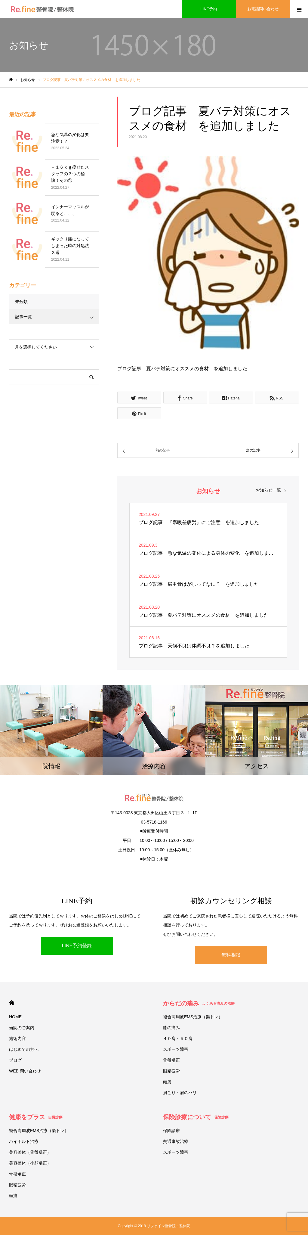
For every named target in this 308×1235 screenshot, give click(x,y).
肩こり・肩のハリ (180, 1092)
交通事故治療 (175, 1141)
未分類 (21, 301)
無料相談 (231, 954)
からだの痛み (199, 1003)
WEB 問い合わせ (25, 1071)
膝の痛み (171, 1027)
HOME (11, 1002)
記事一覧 (23, 316)
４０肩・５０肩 (177, 1038)
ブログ (15, 1060)
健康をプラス (36, 1117)
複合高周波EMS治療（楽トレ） (193, 1016)
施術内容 (17, 1038)
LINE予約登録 (77, 945)
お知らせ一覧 (268, 490)
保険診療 (171, 1130)
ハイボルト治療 (23, 1141)
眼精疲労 (171, 1071)
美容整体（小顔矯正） (30, 1163)
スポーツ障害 (175, 1049)
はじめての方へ (23, 1049)
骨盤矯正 (171, 1060)
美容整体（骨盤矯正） (30, 1152)
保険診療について (196, 1117)
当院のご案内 (21, 1027)
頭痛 (167, 1081)
